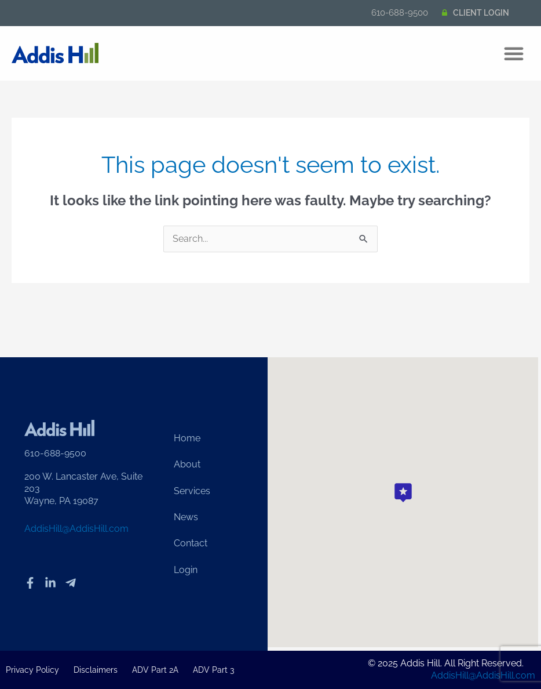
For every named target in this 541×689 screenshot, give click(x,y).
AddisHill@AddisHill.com (76, 529)
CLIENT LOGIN (481, 12)
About (187, 464)
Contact (190, 544)
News (186, 517)
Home (187, 437)
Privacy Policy (32, 670)
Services (192, 490)
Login (186, 570)
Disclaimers (96, 670)
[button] (513, 53)
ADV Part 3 (213, 670)
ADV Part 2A (155, 670)
